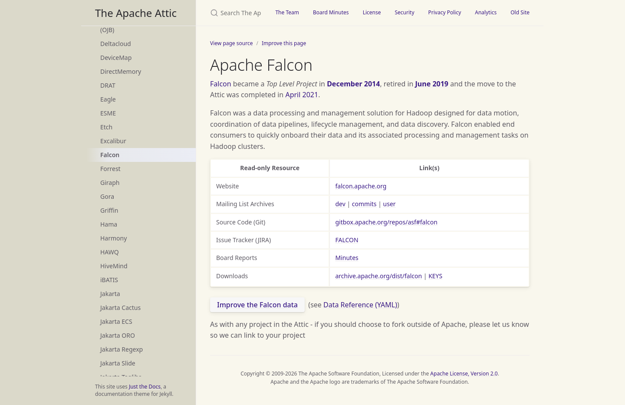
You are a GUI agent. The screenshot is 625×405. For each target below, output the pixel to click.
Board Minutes (331, 12)
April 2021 (301, 94)
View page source (231, 43)
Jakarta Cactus (120, 307)
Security (404, 12)
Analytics (486, 12)
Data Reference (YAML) (360, 305)
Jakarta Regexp (121, 349)
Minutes (346, 258)
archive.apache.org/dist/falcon (378, 276)
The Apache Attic (136, 13)
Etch (106, 127)
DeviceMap (116, 57)
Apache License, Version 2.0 (463, 373)
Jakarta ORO (117, 335)
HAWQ (109, 252)
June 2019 (431, 84)
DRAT (107, 85)
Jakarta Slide (117, 363)
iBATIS (109, 280)
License (372, 12)
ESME (108, 113)
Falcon (109, 155)
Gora (107, 196)
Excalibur (113, 141)
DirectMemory (120, 71)
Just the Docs (145, 386)
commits (364, 204)
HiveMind (114, 266)
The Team (287, 12)
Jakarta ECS (116, 321)
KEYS (435, 276)
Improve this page (284, 43)
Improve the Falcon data (257, 305)
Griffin (109, 210)
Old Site (520, 12)
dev (340, 204)
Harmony (113, 238)
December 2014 (353, 84)
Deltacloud (115, 44)
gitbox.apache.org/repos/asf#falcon (386, 222)
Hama (108, 224)
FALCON (346, 240)
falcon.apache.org (360, 186)
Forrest (110, 169)
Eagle (108, 99)
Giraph (109, 182)
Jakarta (110, 294)
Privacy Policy (444, 12)
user (389, 204)
